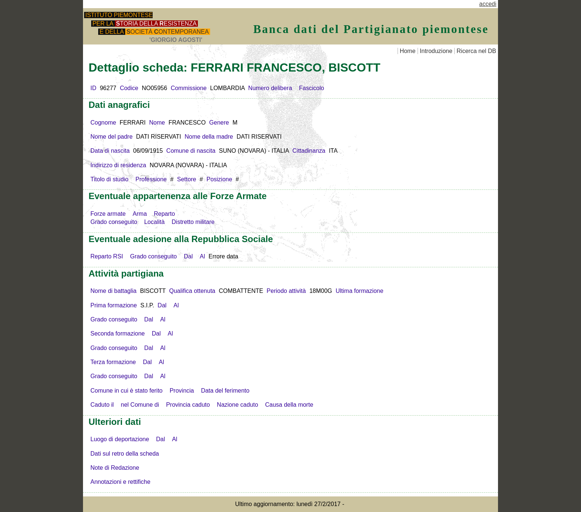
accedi (487, 4)
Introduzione (436, 51)
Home (408, 51)
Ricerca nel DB (476, 51)
